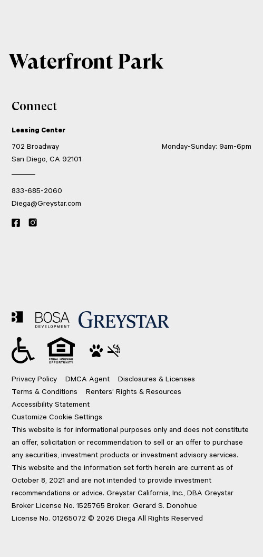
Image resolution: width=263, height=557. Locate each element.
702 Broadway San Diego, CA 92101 (46, 152)
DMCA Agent (87, 378)
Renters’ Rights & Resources (133, 391)
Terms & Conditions (44, 391)
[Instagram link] (32, 223)
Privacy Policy (34, 378)
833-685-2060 (37, 190)
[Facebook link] (16, 223)
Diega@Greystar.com (46, 202)
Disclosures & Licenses (156, 378)
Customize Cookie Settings (57, 416)
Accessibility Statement (51, 403)
